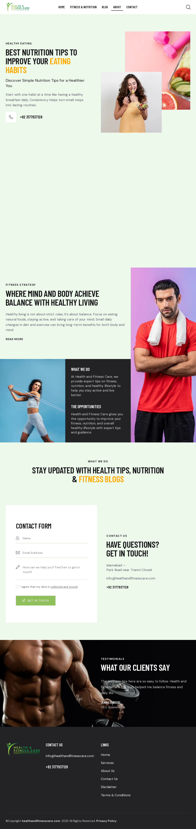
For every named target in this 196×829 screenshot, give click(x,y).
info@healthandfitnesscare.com (70, 756)
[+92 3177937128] (11, 117)
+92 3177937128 (31, 116)
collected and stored (64, 586)
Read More (14, 339)
